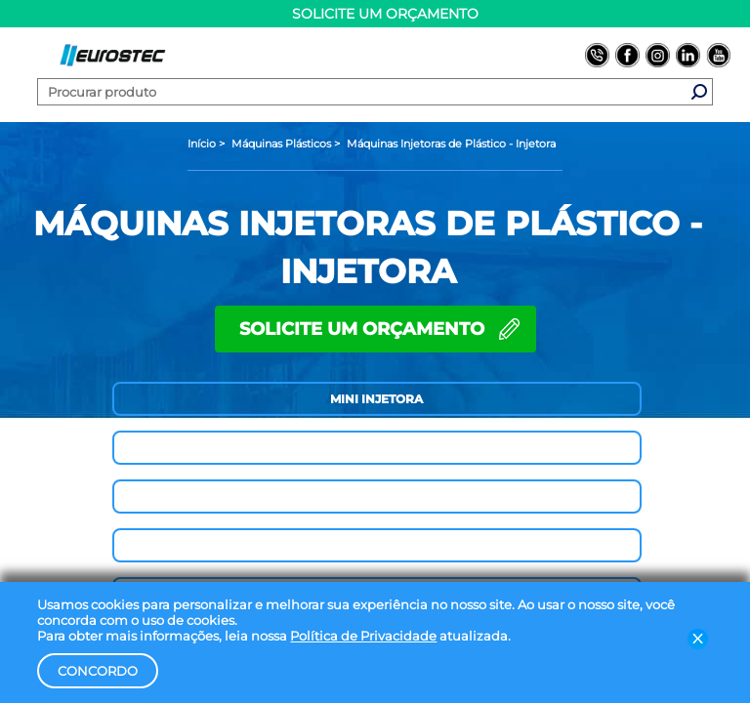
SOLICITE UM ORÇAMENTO (361, 329)
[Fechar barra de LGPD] (698, 638)
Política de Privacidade (363, 635)
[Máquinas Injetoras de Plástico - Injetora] (451, 143)
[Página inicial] (203, 143)
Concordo (98, 671)
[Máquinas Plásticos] (282, 143)
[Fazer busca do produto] (699, 92)
